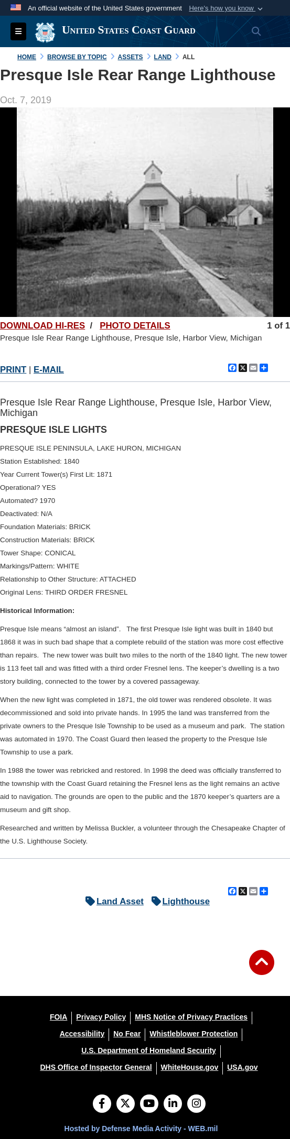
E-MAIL (49, 370)
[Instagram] (196, 1104)
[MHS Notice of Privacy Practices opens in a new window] (191, 1017)
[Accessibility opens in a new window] (82, 1034)
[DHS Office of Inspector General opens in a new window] (96, 1067)
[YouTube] (149, 1104)
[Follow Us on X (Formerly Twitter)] (125, 1104)
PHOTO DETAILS (135, 326)
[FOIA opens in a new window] (58, 1017)
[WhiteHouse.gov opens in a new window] (190, 1067)
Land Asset (112, 901)
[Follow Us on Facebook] (102, 1104)
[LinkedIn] (173, 1104)
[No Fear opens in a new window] (127, 1034)
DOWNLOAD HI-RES (42, 326)
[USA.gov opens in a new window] (242, 1067)
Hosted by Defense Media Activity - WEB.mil (141, 1128)
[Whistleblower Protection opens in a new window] (193, 1034)
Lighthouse (178, 901)
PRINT (13, 370)
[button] (227, 8)
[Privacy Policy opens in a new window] (101, 1017)
